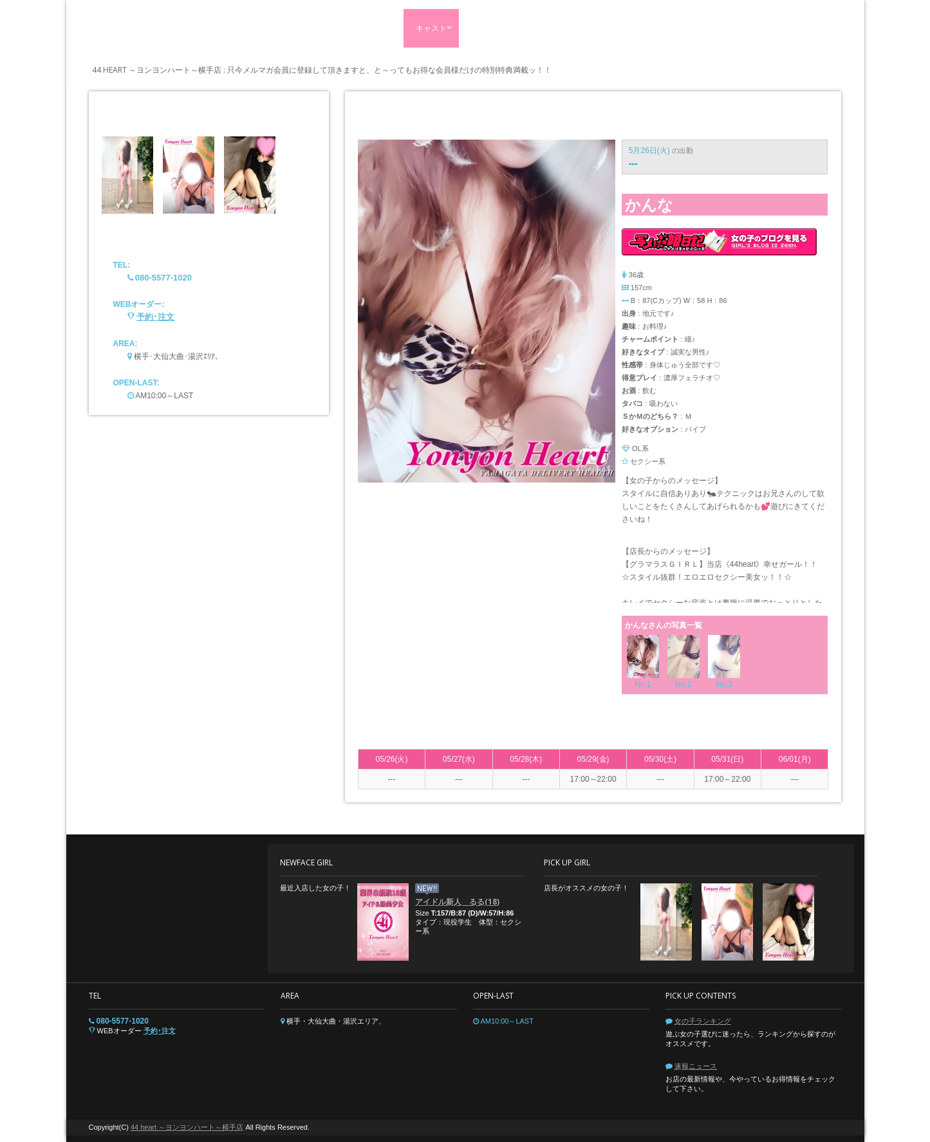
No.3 (724, 684)
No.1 (643, 684)
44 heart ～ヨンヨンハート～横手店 (187, 1127)
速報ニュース (695, 1066)
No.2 (683, 684)
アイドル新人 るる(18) (457, 901)
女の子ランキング (702, 1021)
